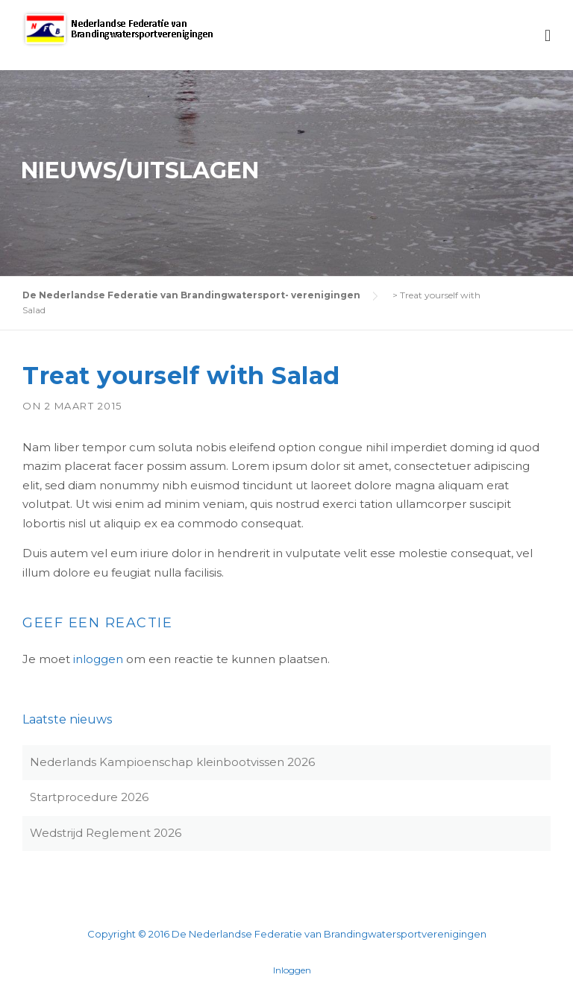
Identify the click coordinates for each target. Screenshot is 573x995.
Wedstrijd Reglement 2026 (105, 833)
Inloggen (292, 970)
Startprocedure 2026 (89, 797)
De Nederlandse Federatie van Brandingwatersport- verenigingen (191, 295)
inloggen (98, 659)
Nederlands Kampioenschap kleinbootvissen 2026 (172, 762)
